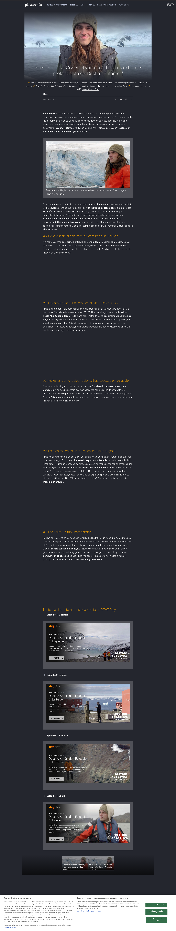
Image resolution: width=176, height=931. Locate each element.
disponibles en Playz (90, 89)
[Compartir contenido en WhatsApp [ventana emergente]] (126, 99)
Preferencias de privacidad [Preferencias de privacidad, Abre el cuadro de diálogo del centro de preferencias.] (156, 920)
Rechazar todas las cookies (156, 912)
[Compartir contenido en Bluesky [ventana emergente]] (120, 99)
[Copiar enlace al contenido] (131, 99)
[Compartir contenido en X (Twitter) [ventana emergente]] (115, 99)
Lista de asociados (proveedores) (89, 911)
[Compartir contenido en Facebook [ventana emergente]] (110, 99)
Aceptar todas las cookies (156, 905)
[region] (88, 913)
